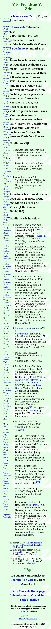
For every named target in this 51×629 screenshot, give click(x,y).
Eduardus (6, 140)
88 (11, 559)
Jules (5, 411)
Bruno (5, 62)
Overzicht (37, 595)
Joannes (6, 310)
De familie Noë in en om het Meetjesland (27, 544)
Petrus (5, 437)
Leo (4, 421)
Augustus (6, 31)
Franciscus (7, 171)
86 (11, 543)
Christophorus (8, 129)
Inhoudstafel (18, 595)
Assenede (33, 410)
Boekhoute (18, 48)
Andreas (6, 26)
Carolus (6, 78)
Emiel (5, 155)
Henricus (6, 217)
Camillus (6, 73)
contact (23, 611)
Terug (19, 547)
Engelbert (7, 135)
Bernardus (7, 42)
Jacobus (6, 235)
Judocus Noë (21, 379)
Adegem (41, 235)
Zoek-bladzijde (29, 599)
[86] (31, 407)
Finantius (6, 166)
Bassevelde (18, 27)
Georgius (6, 191)
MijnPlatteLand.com (28, 619)
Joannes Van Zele (24, 16)
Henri (5, 212)
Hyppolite (7, 230)
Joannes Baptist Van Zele (28, 328)
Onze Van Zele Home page (28, 591)
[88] (38, 482)
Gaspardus (7, 186)
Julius (5, 416)
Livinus (6, 432)
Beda (5, 36)
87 (11, 550)
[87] (22, 429)
